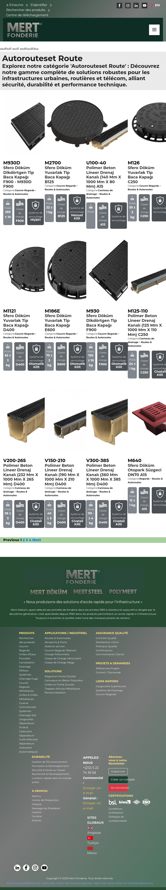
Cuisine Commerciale (27, 705)
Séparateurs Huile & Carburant (26, 727)
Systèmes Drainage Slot (27, 713)
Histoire (37, 804)
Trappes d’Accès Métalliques (62, 688)
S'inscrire (16, 5)
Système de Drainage (109, 690)
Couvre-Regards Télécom (61, 650)
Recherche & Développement (50, 774)
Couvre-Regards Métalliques (26, 687)
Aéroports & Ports (56, 642)
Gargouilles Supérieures (111, 686)
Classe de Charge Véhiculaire (63, 658)
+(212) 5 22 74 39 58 (91, 770)
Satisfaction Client (107, 642)
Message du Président (46, 808)
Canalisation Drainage (27, 664)
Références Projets (107, 668)
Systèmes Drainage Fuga (28, 676)
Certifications (104, 650)
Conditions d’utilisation (116, 810)
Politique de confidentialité (118, 818)
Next (36, 540)
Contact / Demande (108, 672)
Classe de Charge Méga (59, 662)
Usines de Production (45, 800)
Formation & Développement (50, 766)
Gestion (37, 812)
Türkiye (93, 840)
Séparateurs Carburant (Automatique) (28, 747)
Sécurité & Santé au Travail (48, 770)
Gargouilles (26, 719)
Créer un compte (119, 779)
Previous (11, 540)
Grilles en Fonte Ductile (59, 684)
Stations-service (55, 646)
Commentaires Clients (110, 654)
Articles (36, 820)
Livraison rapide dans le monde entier (51, 780)
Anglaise (94, 830)
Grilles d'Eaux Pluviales (27, 656)
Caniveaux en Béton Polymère (64, 680)
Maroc (92, 851)
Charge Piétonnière (57, 654)
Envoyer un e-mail (92, 790)
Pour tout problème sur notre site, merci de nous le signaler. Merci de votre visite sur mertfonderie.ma (80, 883)
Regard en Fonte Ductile (60, 676)
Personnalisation (55, 692)
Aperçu (36, 796)
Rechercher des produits (25, 10)
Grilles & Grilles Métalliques (28, 697)
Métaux (24, 670)
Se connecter (119, 787)
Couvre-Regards (24, 648)
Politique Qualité (106, 646)
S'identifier (38, 5)
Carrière (37, 816)
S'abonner (118, 771)
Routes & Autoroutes (58, 638)
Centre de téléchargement (27, 15)
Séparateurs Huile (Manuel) (28, 737)
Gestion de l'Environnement (49, 761)
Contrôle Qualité (106, 638)
